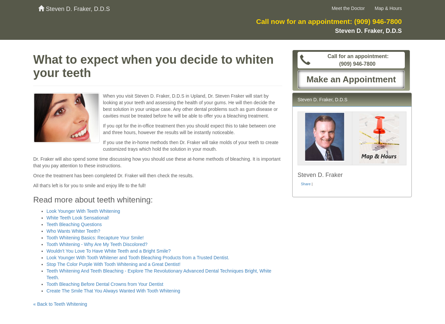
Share (306, 184)
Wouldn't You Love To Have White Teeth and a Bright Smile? (108, 251)
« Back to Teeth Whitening (60, 304)
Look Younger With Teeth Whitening (83, 211)
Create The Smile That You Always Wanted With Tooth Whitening (113, 290)
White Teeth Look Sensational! (77, 217)
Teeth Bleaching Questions (74, 224)
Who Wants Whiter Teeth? (73, 231)
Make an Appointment (351, 79)
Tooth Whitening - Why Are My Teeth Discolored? (96, 244)
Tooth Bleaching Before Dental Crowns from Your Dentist (104, 284)
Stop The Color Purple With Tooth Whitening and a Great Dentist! (113, 264)
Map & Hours (388, 8)
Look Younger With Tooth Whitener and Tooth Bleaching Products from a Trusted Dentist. (137, 257)
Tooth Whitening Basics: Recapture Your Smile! (95, 237)
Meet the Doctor (348, 8)
